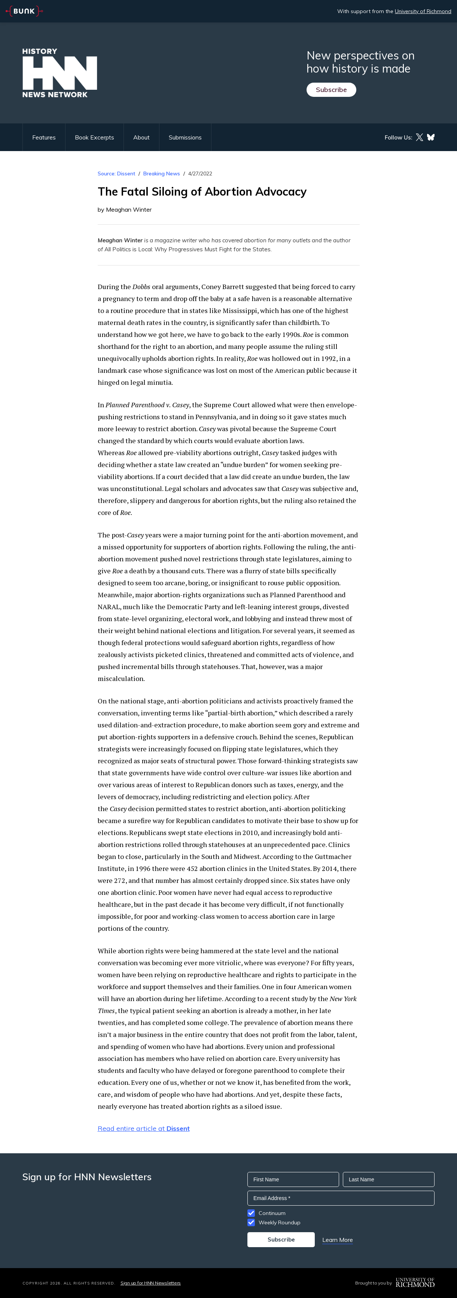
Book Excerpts (94, 137)
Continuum (272, 1213)
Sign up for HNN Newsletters (151, 1283)
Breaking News (161, 173)
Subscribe (331, 89)
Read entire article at (144, 1128)
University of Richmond (423, 11)
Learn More (337, 1239)
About (141, 137)
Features (44, 137)
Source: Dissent (116, 173)
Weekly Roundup (280, 1222)
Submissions (185, 137)
